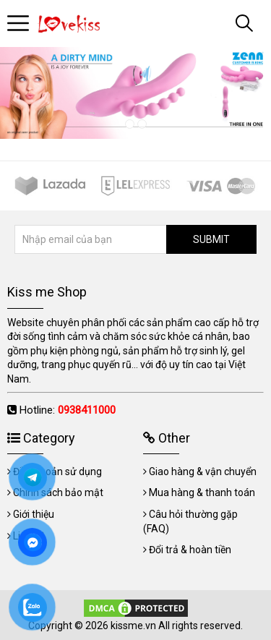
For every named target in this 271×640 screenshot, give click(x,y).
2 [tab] (142, 124)
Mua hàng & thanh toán (202, 492)
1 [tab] (129, 124)
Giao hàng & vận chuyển (203, 471)
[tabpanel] (135, 93)
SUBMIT (211, 239)
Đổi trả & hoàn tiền (190, 549)
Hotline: (68, 410)
